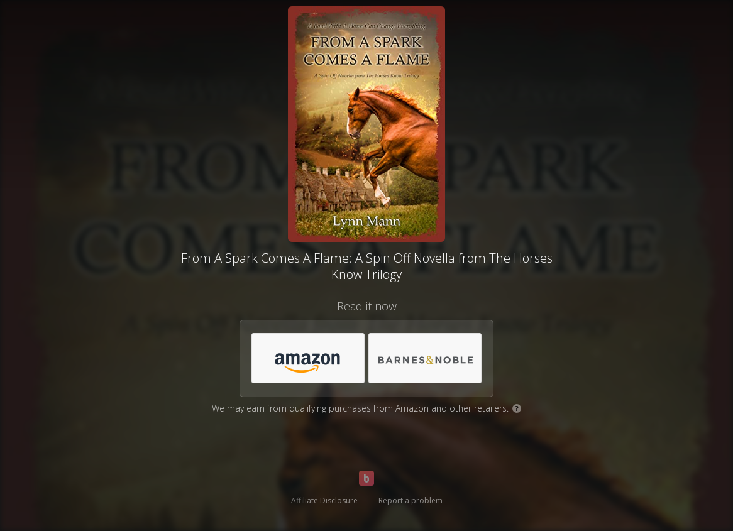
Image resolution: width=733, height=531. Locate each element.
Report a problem (410, 500)
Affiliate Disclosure (324, 500)
